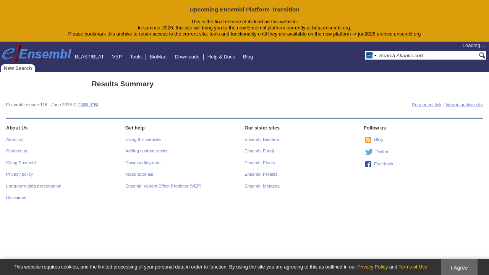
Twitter (382, 151)
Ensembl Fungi (259, 151)
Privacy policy (19, 174)
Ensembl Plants (259, 162)
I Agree (459, 268)
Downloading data (142, 162)
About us (14, 139)
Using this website (143, 139)
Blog (248, 57)
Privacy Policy (372, 267)
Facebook (383, 164)
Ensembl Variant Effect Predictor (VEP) (163, 186)
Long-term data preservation (34, 186)
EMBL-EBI (88, 104)
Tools (135, 57)
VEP (117, 57)
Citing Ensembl (21, 162)
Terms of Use (412, 267)
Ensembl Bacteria (261, 139)
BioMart (158, 57)
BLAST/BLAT (89, 57)
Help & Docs (221, 57)
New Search (18, 68)
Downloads (187, 57)
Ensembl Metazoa (262, 186)
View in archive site (464, 104)
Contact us (16, 151)
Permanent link (427, 104)
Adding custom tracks (146, 151)
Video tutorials (139, 174)
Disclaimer (16, 197)
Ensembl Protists (260, 174)
